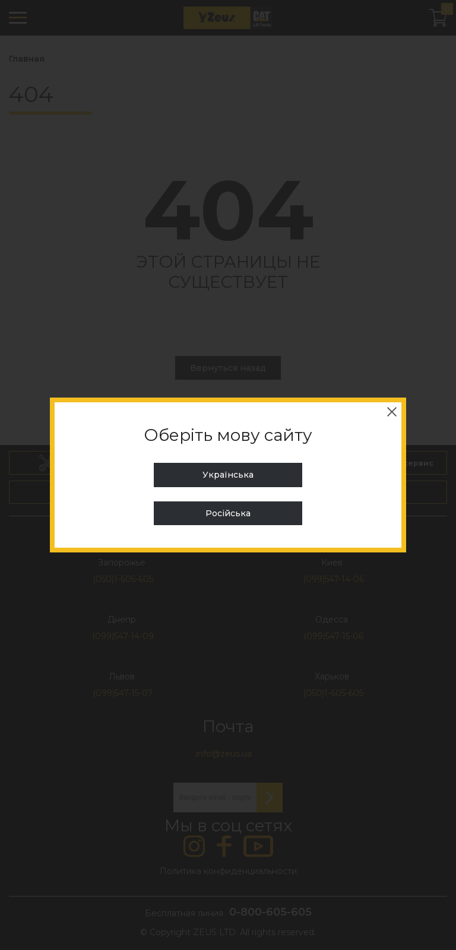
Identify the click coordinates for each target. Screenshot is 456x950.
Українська (228, 474)
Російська (228, 513)
